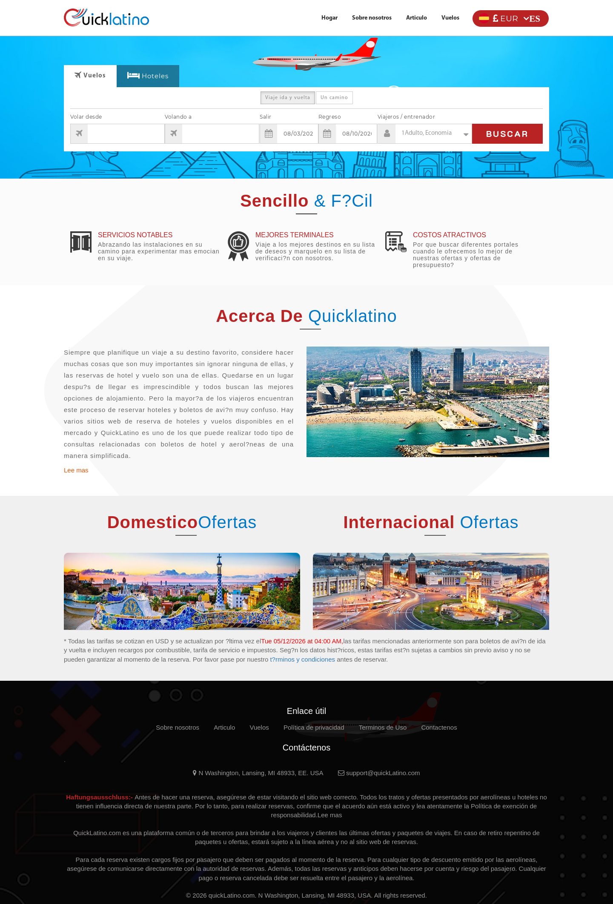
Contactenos (439, 727)
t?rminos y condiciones (303, 659)
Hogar (329, 18)
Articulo (416, 18)
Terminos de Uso (383, 727)
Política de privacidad (314, 727)
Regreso (329, 117)
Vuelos (450, 18)
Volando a (178, 117)
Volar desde (86, 117)
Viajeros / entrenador (406, 117)
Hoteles (155, 76)
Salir (266, 117)
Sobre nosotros (372, 18)
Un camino (334, 99)
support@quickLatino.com (379, 772)
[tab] (148, 76)
